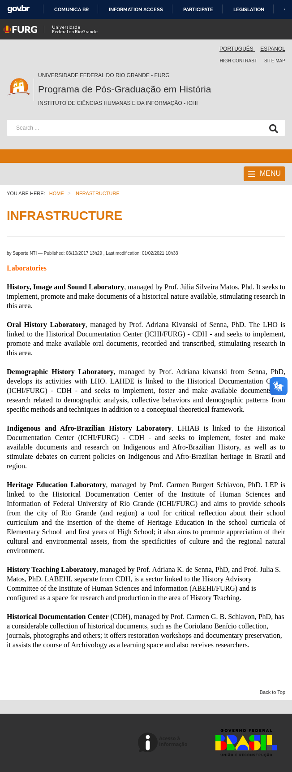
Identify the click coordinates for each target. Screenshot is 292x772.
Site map (274, 60)
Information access (136, 9)
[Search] (272, 128)
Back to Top (272, 692)
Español (272, 49)
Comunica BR (71, 9)
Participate (198, 9)
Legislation (248, 9)
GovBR (18, 9)
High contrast (238, 60)
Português (237, 49)
